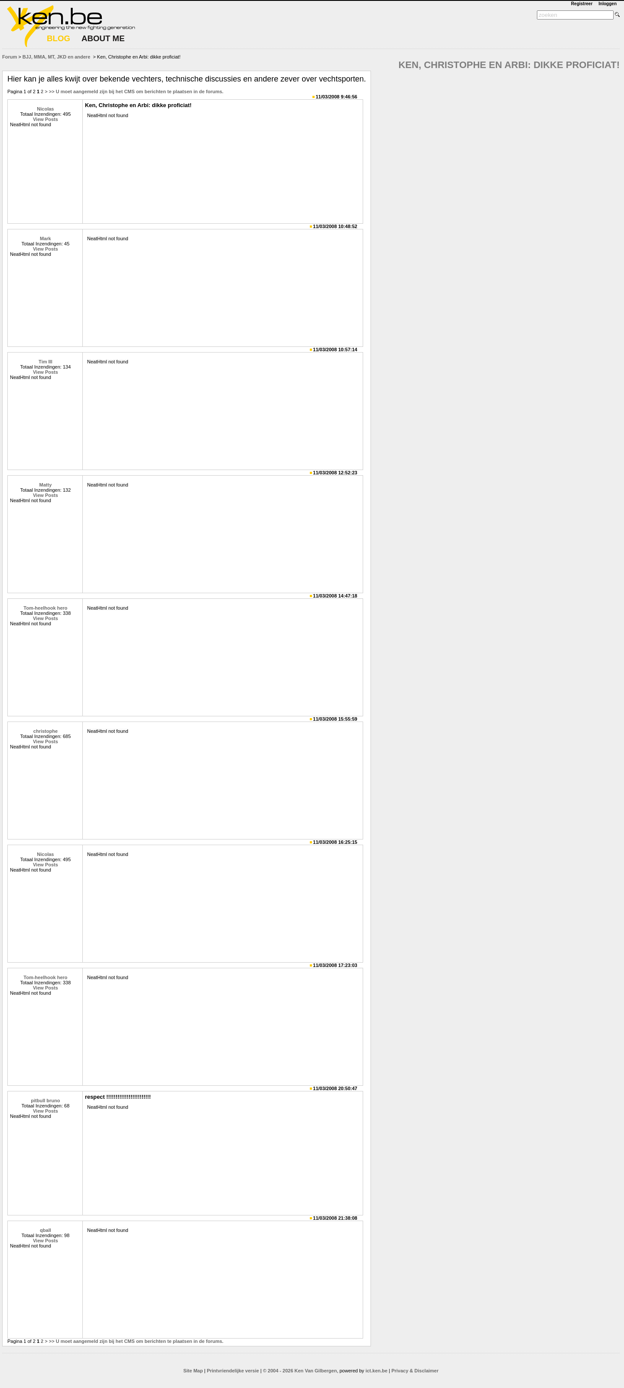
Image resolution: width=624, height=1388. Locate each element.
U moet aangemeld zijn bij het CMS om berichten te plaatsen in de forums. (140, 91)
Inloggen (607, 3)
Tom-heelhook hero (45, 608)
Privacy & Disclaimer (415, 1370)
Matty (45, 484)
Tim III (45, 361)
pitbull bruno (45, 1100)
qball (45, 1230)
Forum (9, 56)
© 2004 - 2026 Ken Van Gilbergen (300, 1370)
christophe (45, 731)
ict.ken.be (376, 1370)
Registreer (581, 3)
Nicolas (45, 108)
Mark (45, 238)
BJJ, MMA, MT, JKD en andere (56, 56)
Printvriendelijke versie (233, 1370)
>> (52, 91)
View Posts (45, 119)
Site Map (193, 1370)
